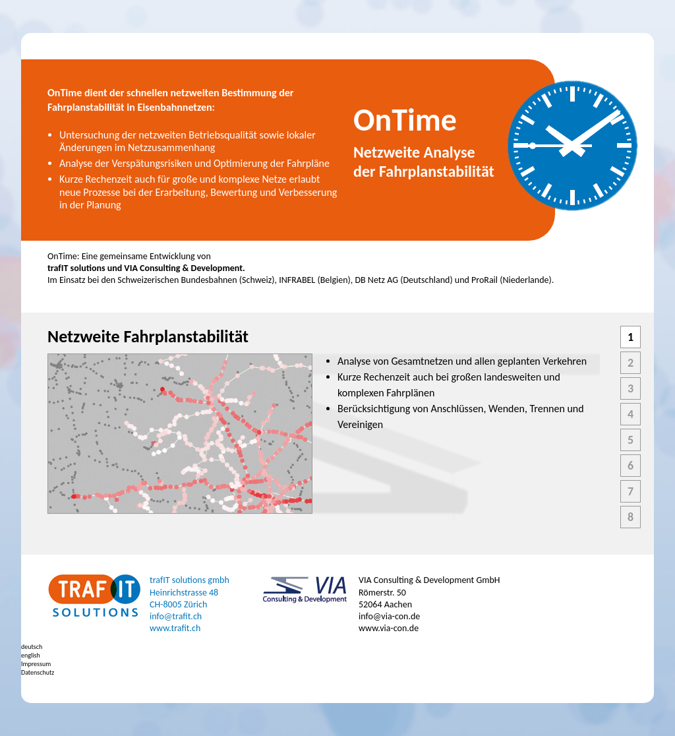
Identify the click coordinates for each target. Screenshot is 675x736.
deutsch (31, 646)
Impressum (36, 663)
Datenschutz (37, 672)
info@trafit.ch (176, 616)
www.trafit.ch (175, 628)
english (30, 655)
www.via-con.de (389, 628)
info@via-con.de (389, 616)
